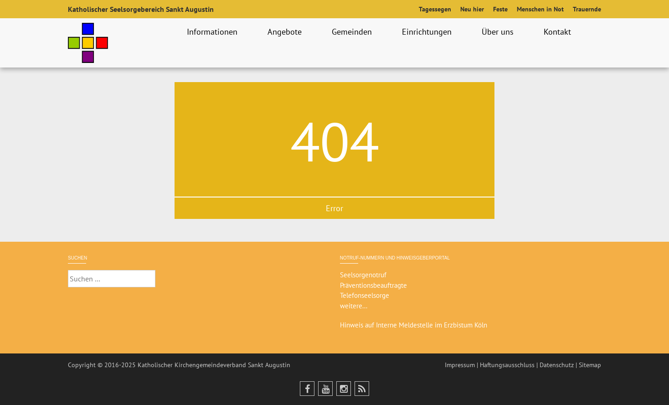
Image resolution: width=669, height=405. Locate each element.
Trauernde (587, 9)
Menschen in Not (540, 9)
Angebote (286, 31)
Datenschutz (557, 365)
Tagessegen (435, 9)
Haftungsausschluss (507, 365)
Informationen (213, 31)
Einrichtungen (428, 31)
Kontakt (559, 31)
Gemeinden (353, 31)
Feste (500, 9)
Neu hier (472, 9)
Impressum (460, 365)
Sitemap (590, 365)
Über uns (499, 31)
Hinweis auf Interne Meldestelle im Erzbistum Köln (413, 325)
